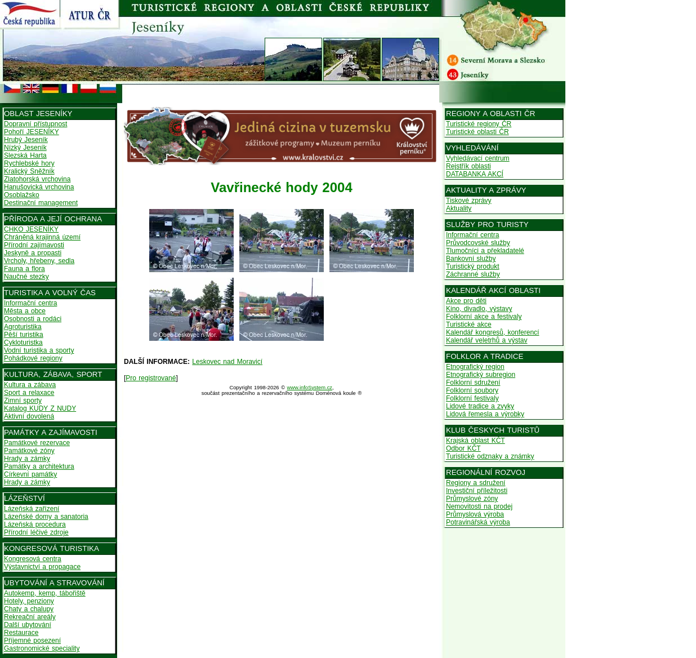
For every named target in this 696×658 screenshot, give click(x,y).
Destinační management (41, 203)
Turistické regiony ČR (478, 124)
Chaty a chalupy (28, 609)
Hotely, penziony (29, 601)
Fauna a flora (24, 269)
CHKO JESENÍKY (31, 229)
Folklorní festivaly (472, 398)
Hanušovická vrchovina (39, 187)
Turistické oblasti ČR (477, 132)
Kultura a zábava (30, 385)
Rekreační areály (30, 617)
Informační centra (30, 303)
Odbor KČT (463, 448)
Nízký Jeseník (25, 148)
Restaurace (21, 633)
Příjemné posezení (32, 640)
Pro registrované (151, 378)
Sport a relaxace (29, 393)
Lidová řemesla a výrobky (485, 414)
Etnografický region (475, 367)
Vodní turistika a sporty (39, 350)
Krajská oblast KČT (475, 440)
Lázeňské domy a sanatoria (46, 517)
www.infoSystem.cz (309, 387)
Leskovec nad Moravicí (227, 362)
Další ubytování (27, 625)
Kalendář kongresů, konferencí (492, 332)
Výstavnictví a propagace (42, 567)
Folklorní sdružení (473, 382)
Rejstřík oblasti (468, 166)
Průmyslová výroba (475, 514)
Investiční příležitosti (476, 491)
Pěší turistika (23, 335)
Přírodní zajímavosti (34, 245)
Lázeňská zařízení (31, 509)
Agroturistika (23, 327)
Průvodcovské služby (478, 243)
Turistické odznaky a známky (490, 456)
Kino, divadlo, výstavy (479, 309)
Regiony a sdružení (475, 483)
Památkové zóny (29, 451)
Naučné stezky (26, 277)
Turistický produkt (472, 266)
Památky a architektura (39, 466)
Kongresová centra (32, 559)
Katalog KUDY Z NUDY (40, 408)
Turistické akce (469, 324)
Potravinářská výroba (478, 522)
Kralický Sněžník (29, 171)
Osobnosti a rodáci (32, 319)
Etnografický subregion (480, 375)
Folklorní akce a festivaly (483, 317)
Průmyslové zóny (472, 499)
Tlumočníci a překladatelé (485, 251)
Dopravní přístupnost (35, 124)
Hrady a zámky (27, 459)
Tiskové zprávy (469, 200)
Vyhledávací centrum (478, 158)
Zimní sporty (23, 400)
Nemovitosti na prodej (479, 506)
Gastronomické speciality (41, 648)
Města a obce (25, 311)
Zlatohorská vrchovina (37, 179)
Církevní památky (30, 474)
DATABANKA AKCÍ (474, 174)
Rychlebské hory (29, 163)
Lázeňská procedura (35, 524)
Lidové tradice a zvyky (480, 406)
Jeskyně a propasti (32, 253)
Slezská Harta (25, 155)
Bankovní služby (471, 259)
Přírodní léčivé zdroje (36, 532)
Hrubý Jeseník (26, 140)
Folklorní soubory (472, 390)
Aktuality (458, 208)
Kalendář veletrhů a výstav (486, 340)
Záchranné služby (473, 274)
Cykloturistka (23, 342)
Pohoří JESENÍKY (31, 132)
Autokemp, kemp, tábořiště (45, 593)
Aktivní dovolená (29, 416)
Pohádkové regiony (33, 358)
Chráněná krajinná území (42, 237)
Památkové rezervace (37, 443)
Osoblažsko (21, 195)
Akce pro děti (466, 301)
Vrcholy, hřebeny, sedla (39, 261)
